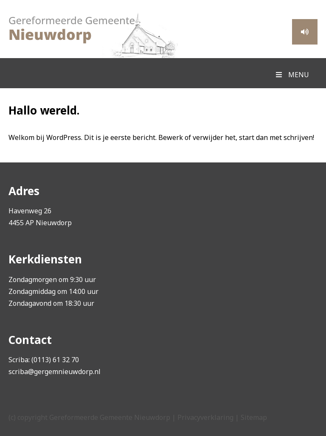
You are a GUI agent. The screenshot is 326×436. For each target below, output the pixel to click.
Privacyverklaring (205, 417)
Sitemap (254, 417)
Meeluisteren (304, 32)
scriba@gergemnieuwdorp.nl (54, 371)
